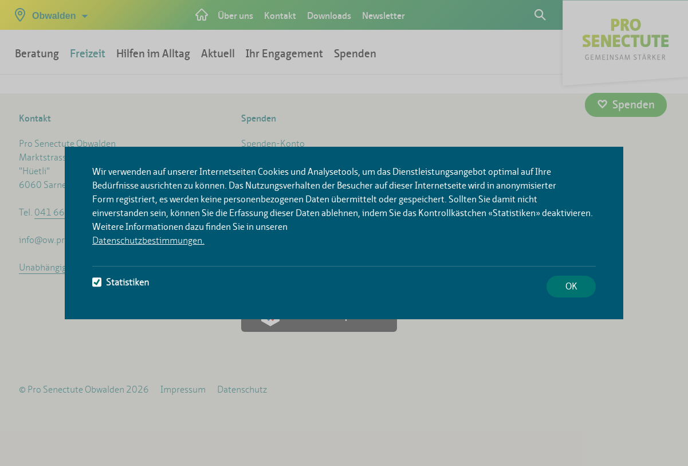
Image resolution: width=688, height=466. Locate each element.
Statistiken (120, 282)
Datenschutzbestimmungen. (148, 240)
